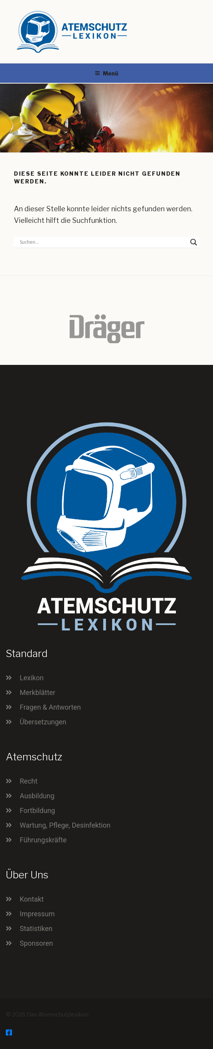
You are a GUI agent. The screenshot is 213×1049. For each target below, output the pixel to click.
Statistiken (36, 928)
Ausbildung (37, 796)
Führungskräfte (43, 840)
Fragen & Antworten (50, 707)
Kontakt (32, 899)
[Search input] (103, 242)
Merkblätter (37, 692)
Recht (28, 781)
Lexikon (32, 678)
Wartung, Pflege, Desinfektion (65, 825)
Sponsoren (36, 943)
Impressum (37, 914)
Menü (106, 73)
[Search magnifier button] (193, 242)
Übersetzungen (43, 722)
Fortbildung (37, 810)
